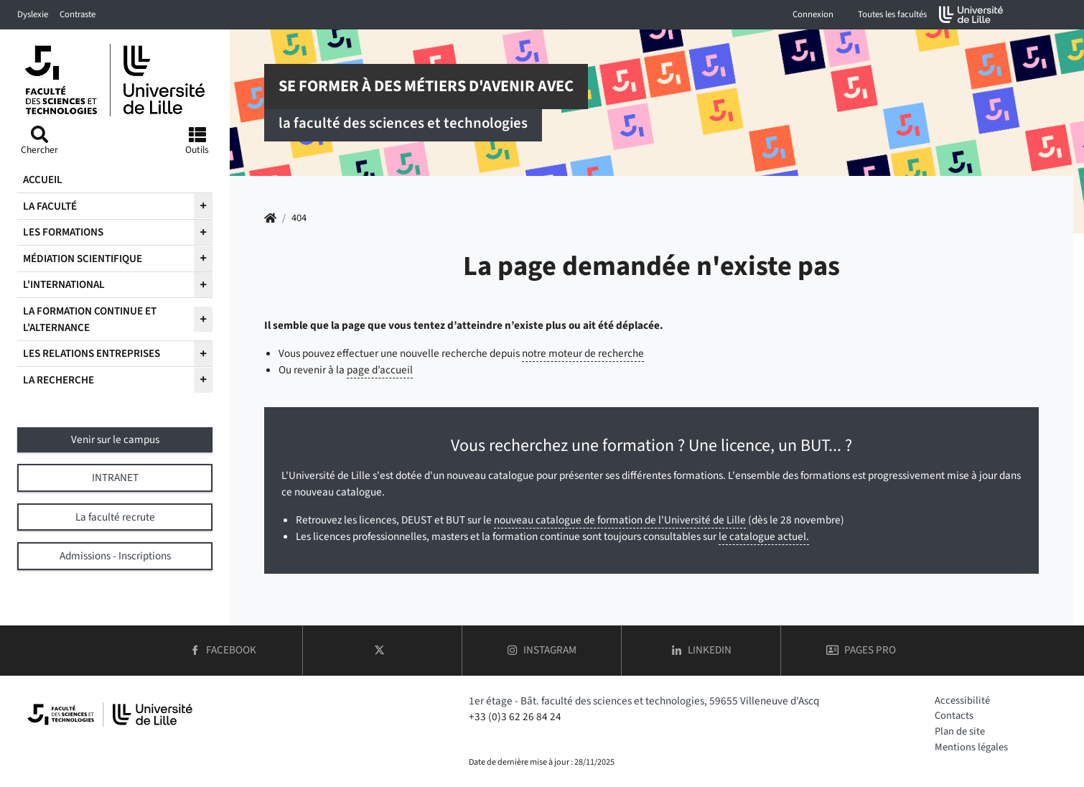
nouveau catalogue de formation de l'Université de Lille (620, 520)
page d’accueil (380, 370)
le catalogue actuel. (764, 536)
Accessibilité (962, 700)
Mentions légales (971, 747)
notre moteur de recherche (583, 353)
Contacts (954, 715)
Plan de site (960, 731)
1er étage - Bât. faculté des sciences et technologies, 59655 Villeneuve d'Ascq (644, 701)
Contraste (77, 14)
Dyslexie (32, 14)
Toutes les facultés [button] (892, 14)
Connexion (813, 14)
